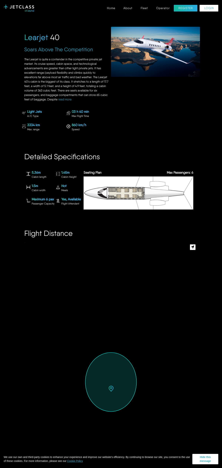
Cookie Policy (75, 460)
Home (111, 8)
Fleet (144, 8)
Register (185, 8)
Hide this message (205, 459)
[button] (111, 389)
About (127, 8)
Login (209, 8)
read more (65, 99)
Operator (163, 8)
